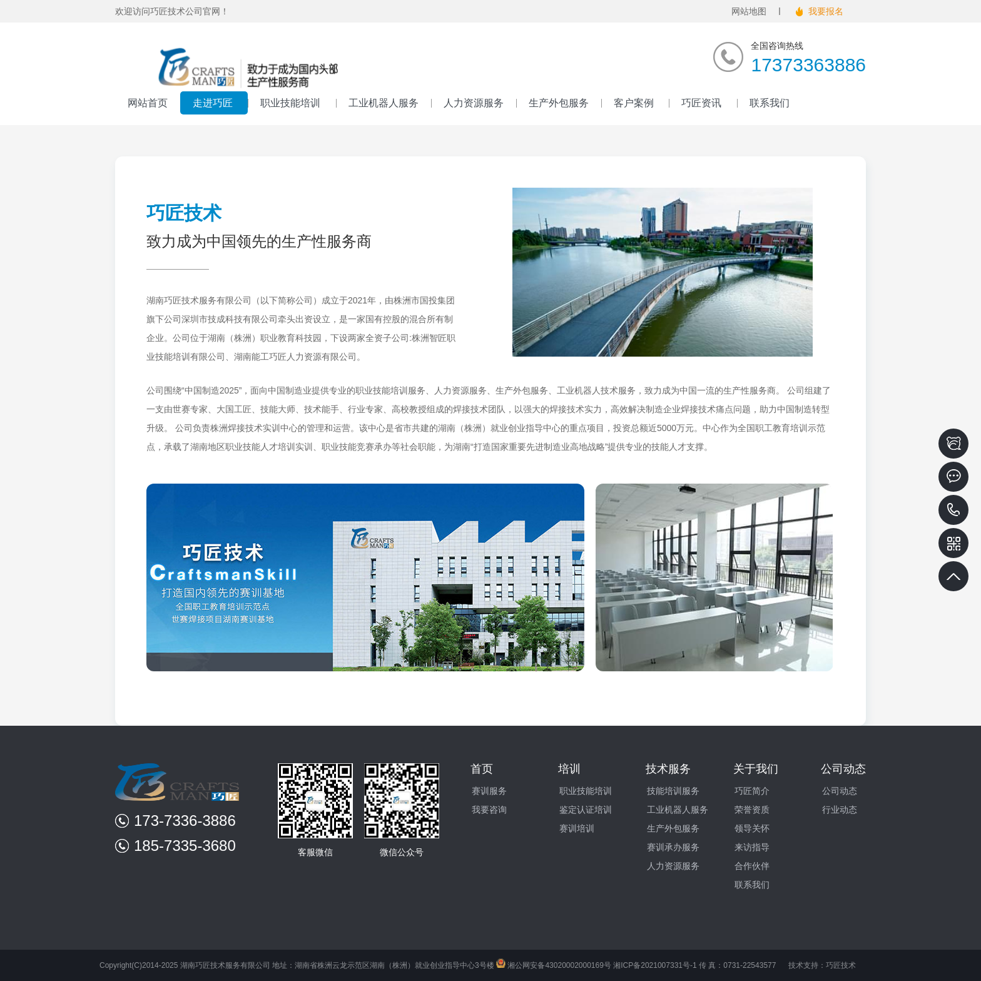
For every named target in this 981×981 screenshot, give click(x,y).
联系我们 (770, 103)
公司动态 (839, 791)
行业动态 (839, 810)
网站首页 (148, 103)
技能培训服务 (673, 791)
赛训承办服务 (673, 847)
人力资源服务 (474, 103)
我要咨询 (489, 810)
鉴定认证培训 (585, 810)
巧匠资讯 (702, 103)
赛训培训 (576, 828)
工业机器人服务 (383, 103)
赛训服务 (489, 791)
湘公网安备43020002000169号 (553, 965)
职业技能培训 (291, 103)
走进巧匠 (214, 103)
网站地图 (748, 11)
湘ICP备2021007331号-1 (654, 965)
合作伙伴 (752, 866)
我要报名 (825, 11)
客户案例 (635, 103)
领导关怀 (752, 828)
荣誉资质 (752, 810)
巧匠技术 (841, 965)
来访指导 (752, 847)
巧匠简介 (752, 791)
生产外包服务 (559, 103)
